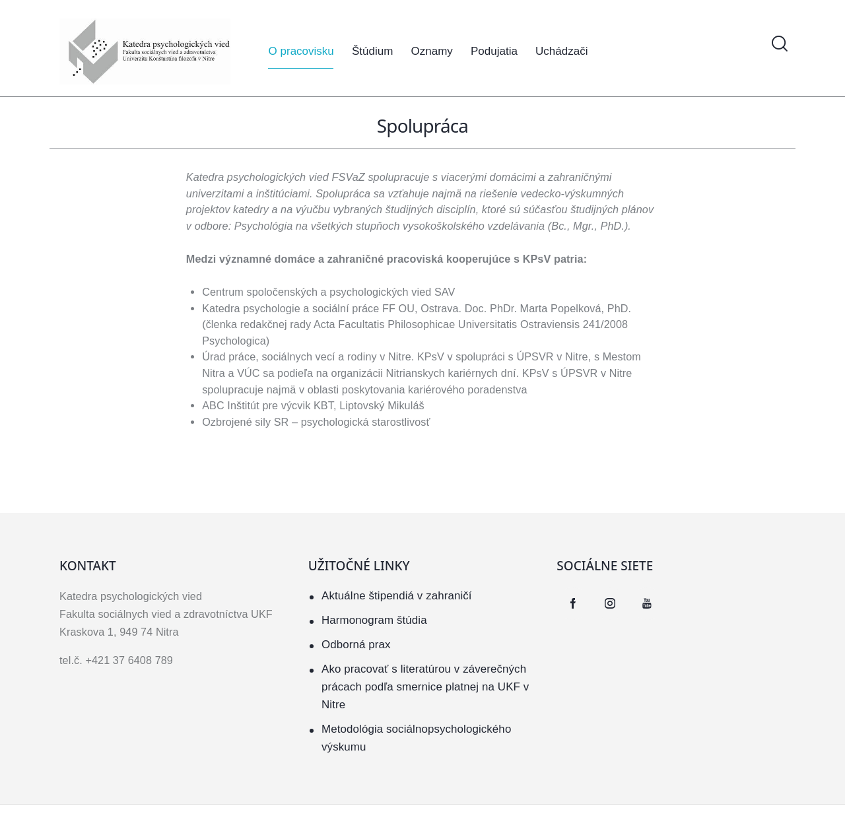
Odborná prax (356, 644)
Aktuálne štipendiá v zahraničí (397, 595)
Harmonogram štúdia (374, 620)
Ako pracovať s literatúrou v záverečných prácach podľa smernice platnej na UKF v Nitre (425, 687)
